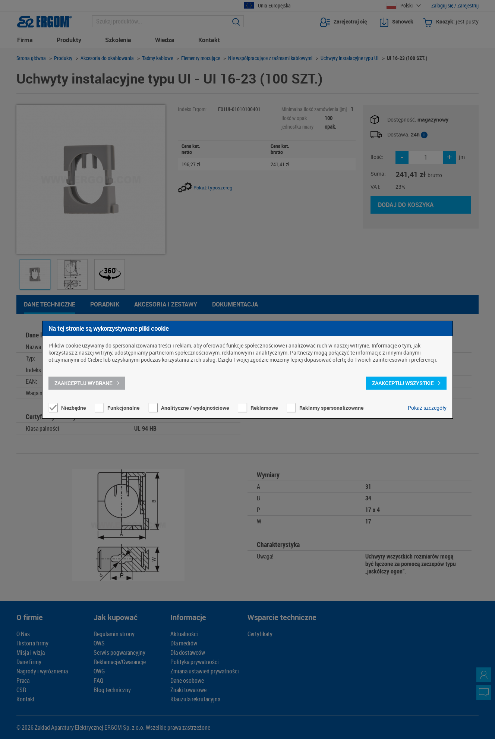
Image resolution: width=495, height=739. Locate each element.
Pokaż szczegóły (427, 407)
